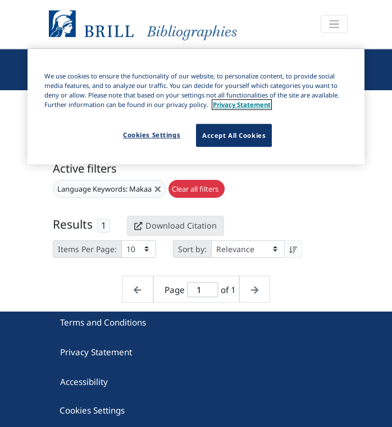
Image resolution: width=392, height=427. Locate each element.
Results (73, 224)
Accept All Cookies (234, 135)
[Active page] (203, 290)
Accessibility (84, 381)
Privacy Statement (96, 352)
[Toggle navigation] (334, 24)
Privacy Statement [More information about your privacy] (242, 105)
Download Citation (175, 225)
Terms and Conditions (103, 322)
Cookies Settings (92, 410)
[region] (196, 106)
